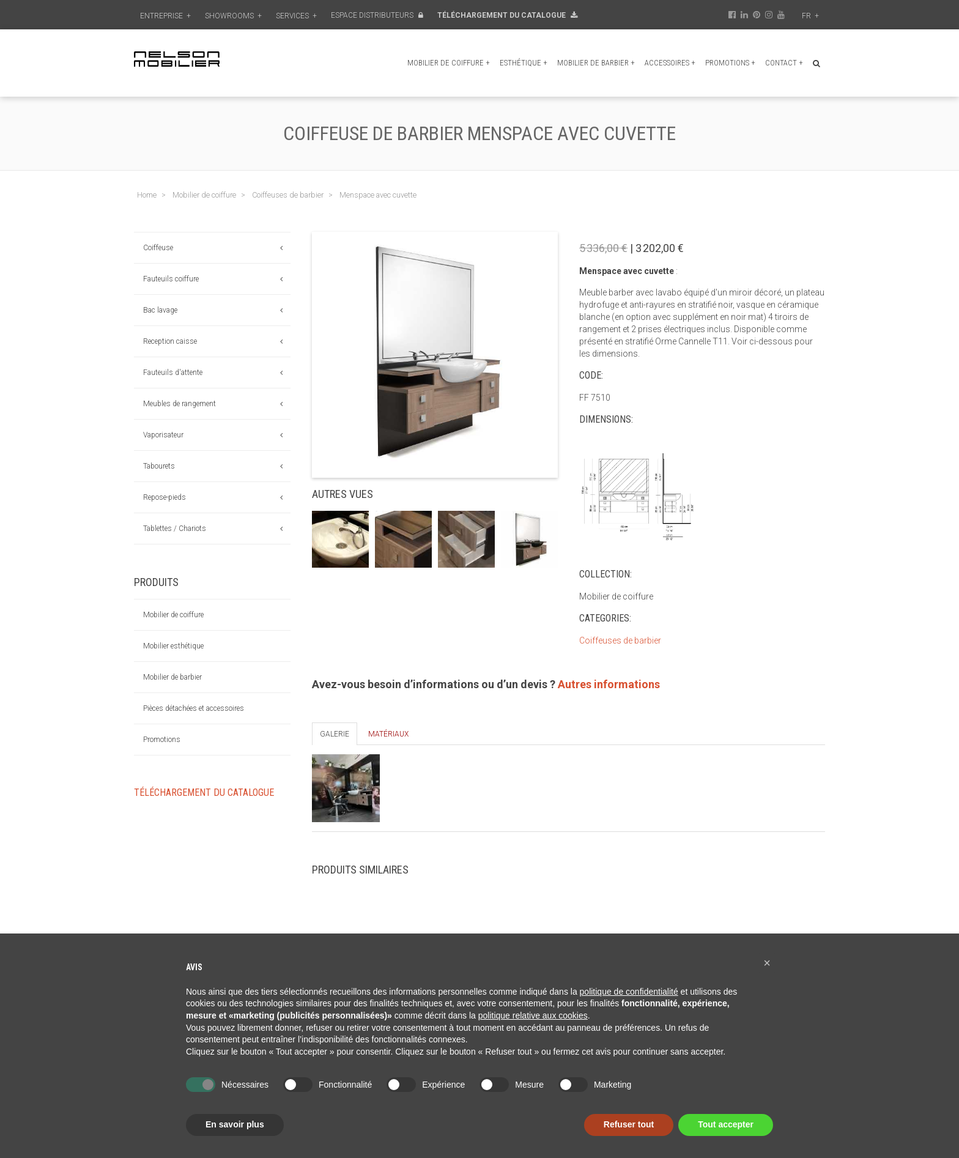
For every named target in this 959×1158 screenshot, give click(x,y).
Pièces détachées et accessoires (193, 708)
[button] (767, 963)
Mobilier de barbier (596, 62)
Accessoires (670, 62)
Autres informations (609, 684)
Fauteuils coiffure (171, 279)
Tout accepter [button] (726, 1124)
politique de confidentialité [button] (629, 992)
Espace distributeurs (377, 15)
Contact (784, 62)
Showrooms (233, 16)
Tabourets (159, 466)
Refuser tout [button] (629, 1124)
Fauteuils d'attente (172, 372)
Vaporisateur (163, 435)
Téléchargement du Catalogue (507, 15)
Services (296, 16)
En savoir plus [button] (235, 1124)
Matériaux (388, 734)
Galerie (334, 734)
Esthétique (523, 62)
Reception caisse (170, 341)
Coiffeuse (158, 247)
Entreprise (165, 16)
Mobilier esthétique (173, 646)
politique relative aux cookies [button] (533, 1015)
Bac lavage (160, 310)
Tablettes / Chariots (174, 528)
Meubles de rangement (179, 403)
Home (147, 194)
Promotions (730, 62)
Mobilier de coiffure (448, 62)
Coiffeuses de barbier (620, 640)
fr (810, 16)
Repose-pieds (164, 497)
